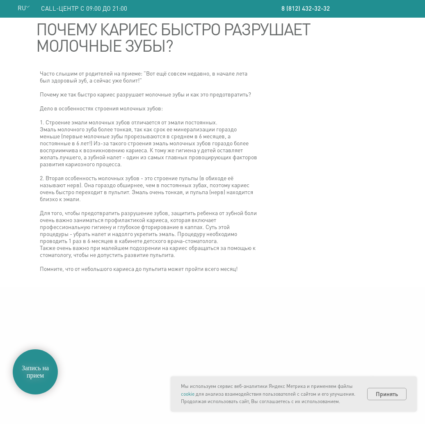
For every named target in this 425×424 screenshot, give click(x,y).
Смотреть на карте (342, 375)
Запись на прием (35, 371)
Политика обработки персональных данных (46, 347)
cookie (187, 394)
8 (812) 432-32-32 (305, 8)
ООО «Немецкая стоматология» (57, 331)
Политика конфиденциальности (58, 337)
